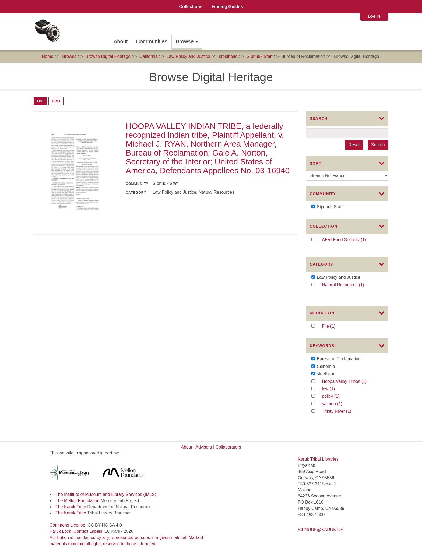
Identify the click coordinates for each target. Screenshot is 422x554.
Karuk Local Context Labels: (77, 527)
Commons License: (68, 521)
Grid (56, 101)
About (121, 41)
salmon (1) (339, 405)
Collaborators (228, 443)
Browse (187, 41)
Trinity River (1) (342, 413)
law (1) (334, 390)
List (40, 101)
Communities (151, 41)
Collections (190, 6)
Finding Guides (227, 6)
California (148, 56)
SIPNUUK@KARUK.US (320, 526)
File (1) (334, 324)
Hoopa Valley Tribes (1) (350, 383)
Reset (354, 145)
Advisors (203, 443)
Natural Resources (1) (351, 287)
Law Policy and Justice (188, 56)
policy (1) (336, 397)
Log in (374, 17)
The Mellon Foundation (77, 497)
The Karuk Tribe (70, 503)
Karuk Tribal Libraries (318, 455)
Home (47, 56)
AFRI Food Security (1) (351, 244)
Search (378, 145)
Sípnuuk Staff (259, 56)
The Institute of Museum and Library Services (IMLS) (105, 491)
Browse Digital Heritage (108, 56)
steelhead (228, 56)
